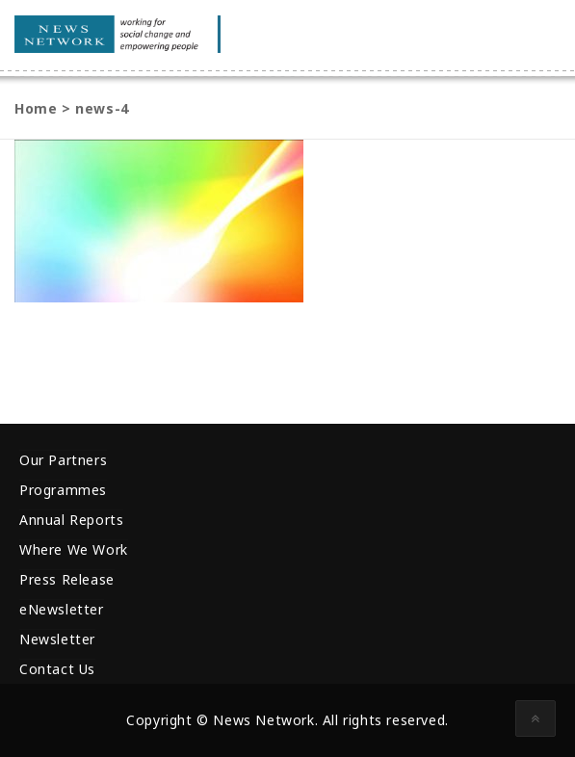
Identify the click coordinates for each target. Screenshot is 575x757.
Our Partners (63, 460)
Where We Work (73, 549)
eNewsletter (61, 609)
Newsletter (57, 639)
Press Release (67, 579)
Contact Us (57, 669)
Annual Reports (71, 519)
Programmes (63, 490)
